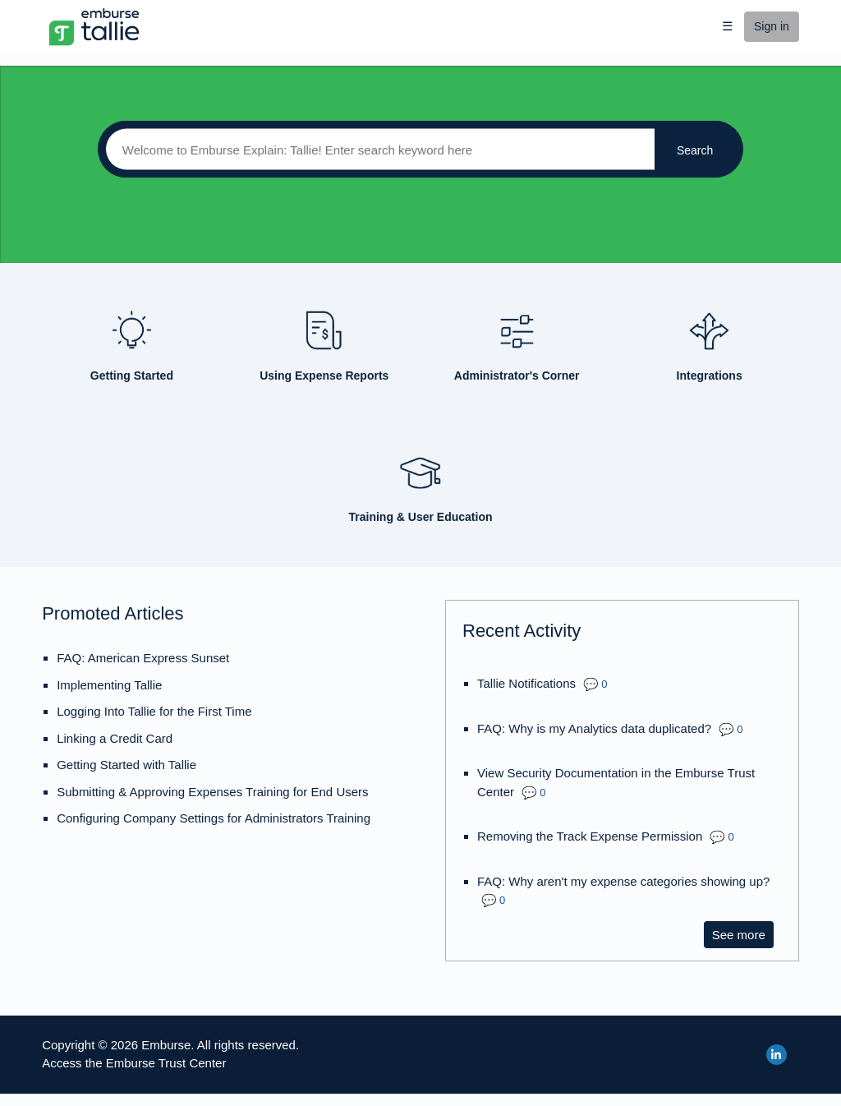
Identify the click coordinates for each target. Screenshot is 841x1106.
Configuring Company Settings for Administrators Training (213, 818)
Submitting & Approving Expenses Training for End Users (212, 792)
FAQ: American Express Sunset (143, 658)
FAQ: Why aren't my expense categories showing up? (623, 881)
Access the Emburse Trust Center (134, 1063)
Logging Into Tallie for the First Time (154, 711)
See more (743, 934)
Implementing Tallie (109, 685)
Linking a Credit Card (114, 738)
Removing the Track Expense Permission (589, 836)
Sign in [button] (771, 26)
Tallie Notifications (526, 683)
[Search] (376, 149)
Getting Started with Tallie (126, 765)
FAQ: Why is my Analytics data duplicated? (594, 728)
